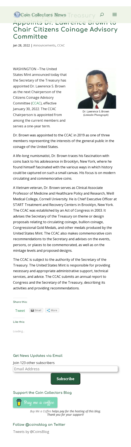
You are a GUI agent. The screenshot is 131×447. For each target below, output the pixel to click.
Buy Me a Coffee (40, 411)
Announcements (44, 45)
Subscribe (65, 378)
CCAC (61, 45)
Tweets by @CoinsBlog (31, 431)
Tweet (20, 310)
